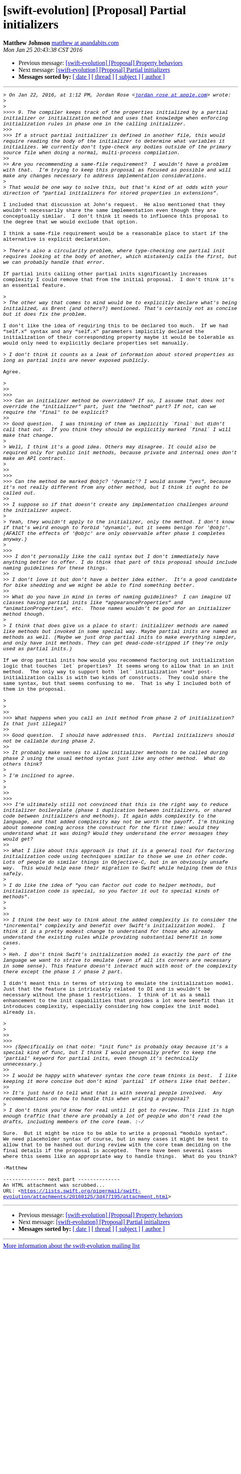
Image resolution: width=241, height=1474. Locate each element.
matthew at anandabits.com (85, 43)
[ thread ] (102, 76)
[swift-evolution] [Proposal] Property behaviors (124, 63)
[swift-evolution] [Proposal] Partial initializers (113, 70)
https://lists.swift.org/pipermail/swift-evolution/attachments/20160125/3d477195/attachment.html (85, 1414)
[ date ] (81, 76)
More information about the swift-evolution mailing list (71, 1467)
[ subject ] (128, 76)
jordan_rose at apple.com (171, 95)
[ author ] (153, 76)
